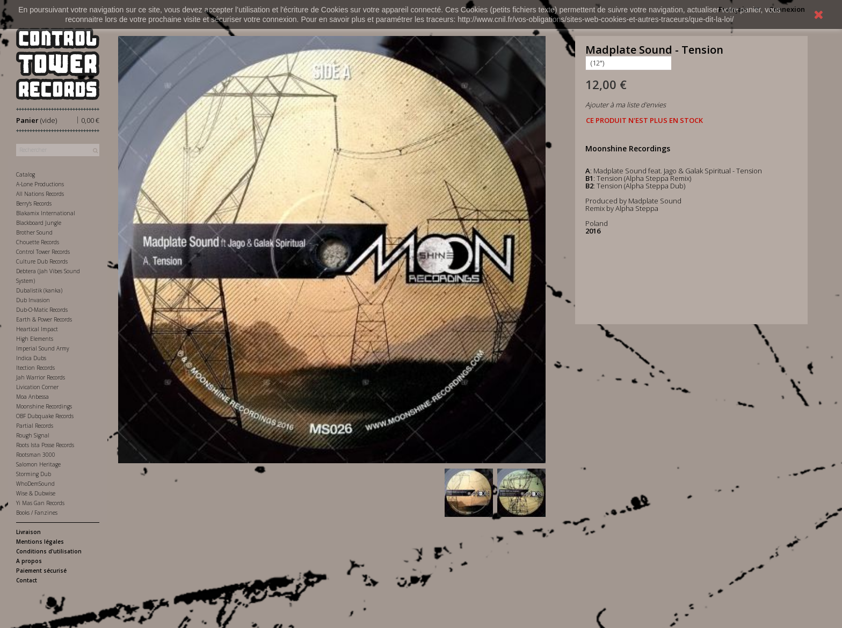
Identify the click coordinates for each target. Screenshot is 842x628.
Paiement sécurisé (41, 570)
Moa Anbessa (32, 396)
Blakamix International (45, 213)
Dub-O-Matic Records (42, 309)
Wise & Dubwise (35, 493)
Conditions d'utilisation (49, 551)
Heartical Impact (37, 329)
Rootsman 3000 (35, 454)
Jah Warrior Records (40, 377)
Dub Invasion (33, 300)
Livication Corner (37, 387)
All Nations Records (40, 194)
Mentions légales (40, 541)
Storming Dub (33, 474)
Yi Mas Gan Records (40, 503)
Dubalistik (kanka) (39, 290)
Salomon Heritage (38, 464)
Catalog (25, 174)
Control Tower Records (43, 251)
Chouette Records (37, 242)
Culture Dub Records (42, 261)
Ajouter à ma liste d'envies (625, 104)
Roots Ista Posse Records (45, 445)
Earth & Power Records (44, 319)
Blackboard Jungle (38, 223)
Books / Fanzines (36, 512)
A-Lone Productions (40, 184)
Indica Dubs (31, 358)
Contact (26, 580)
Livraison (28, 532)
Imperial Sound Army (42, 348)
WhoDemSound (35, 483)
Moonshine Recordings (44, 406)
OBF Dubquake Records (45, 416)
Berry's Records (34, 203)
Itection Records (35, 367)
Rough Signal (32, 435)
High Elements (34, 338)
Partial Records (34, 425)
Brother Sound (34, 232)
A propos (29, 561)
